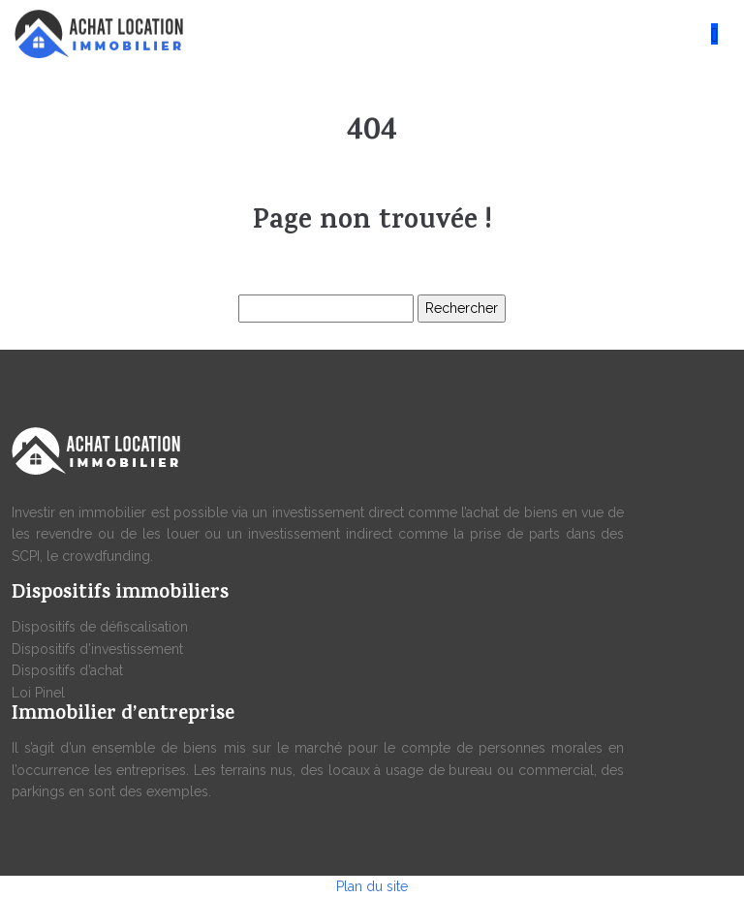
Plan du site (372, 886)
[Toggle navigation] (714, 34)
